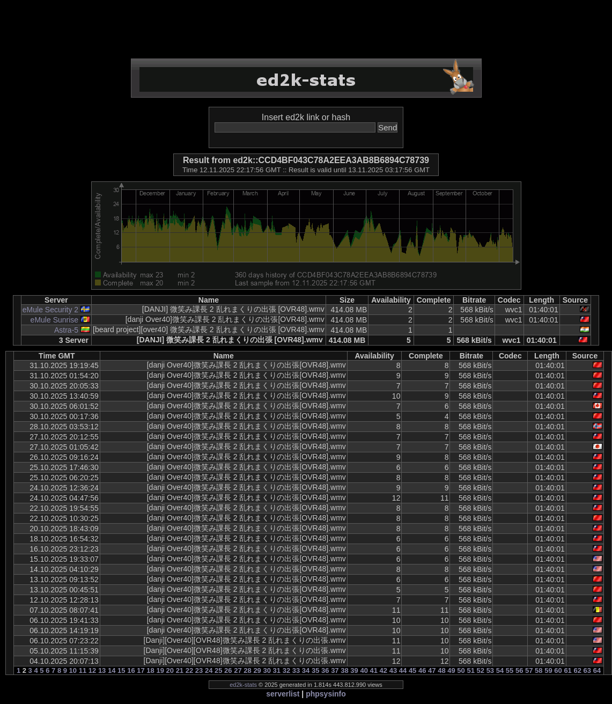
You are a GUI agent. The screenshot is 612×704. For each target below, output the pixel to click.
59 (548, 670)
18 (150, 670)
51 (470, 670)
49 (451, 670)
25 (218, 670)
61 (567, 670)
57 (529, 670)
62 (577, 670)
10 (73, 670)
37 (334, 670)
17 (140, 670)
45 (412, 670)
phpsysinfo (326, 694)
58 (538, 670)
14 (111, 670)
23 (199, 670)
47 (432, 670)
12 (92, 670)
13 (102, 670)
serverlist (282, 694)
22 (189, 670)
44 (403, 670)
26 (228, 670)
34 (305, 670)
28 (247, 670)
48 (441, 670)
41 (374, 670)
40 (363, 670)
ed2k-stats (243, 684)
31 (277, 670)
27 (237, 670)
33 (296, 670)
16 (131, 670)
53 (490, 670)
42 (383, 670)
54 (500, 670)
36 (325, 670)
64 (597, 670)
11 (82, 670)
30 (266, 670)
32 (286, 670)
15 (121, 670)
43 (393, 670)
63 (587, 670)
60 (558, 670)
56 (519, 670)
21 (179, 670)
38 (344, 670)
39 (354, 670)
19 (160, 670)
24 (208, 670)
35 (315, 670)
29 (257, 670)
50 (460, 670)
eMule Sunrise (55, 320)
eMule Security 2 (50, 309)
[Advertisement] (306, 29)
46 (422, 670)
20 (170, 670)
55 (509, 670)
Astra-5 (66, 330)
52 (480, 670)
